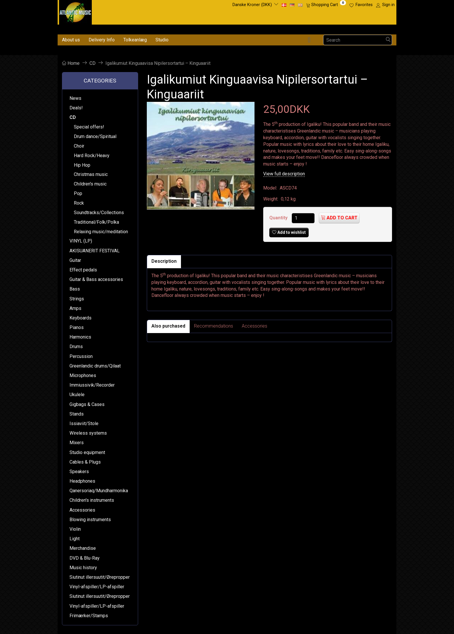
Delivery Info (102, 40)
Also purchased (168, 326)
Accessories (254, 326)
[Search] (388, 40)
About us (71, 40)
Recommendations (213, 326)
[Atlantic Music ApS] (75, 11)
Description (164, 261)
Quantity (279, 217)
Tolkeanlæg (135, 40)
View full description (284, 174)
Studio (162, 40)
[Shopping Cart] (326, 5)
